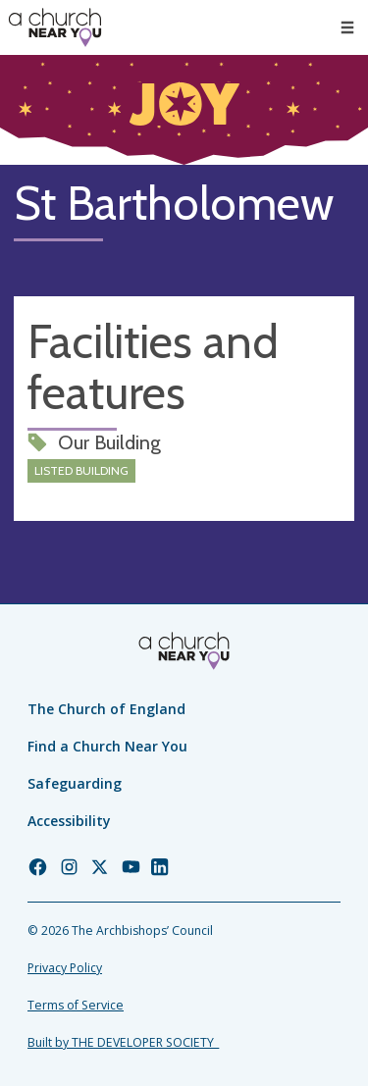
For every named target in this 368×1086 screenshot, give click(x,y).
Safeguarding (74, 783)
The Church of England (106, 708)
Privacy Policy (64, 967)
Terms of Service (75, 1005)
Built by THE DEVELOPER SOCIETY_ (123, 1042)
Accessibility (69, 820)
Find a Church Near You (107, 746)
